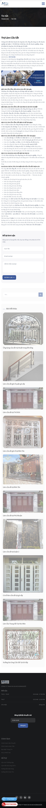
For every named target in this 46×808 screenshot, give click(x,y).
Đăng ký (23, 725)
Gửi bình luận (9, 277)
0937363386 (9, 804)
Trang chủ (5, 19)
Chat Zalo (8, 799)
